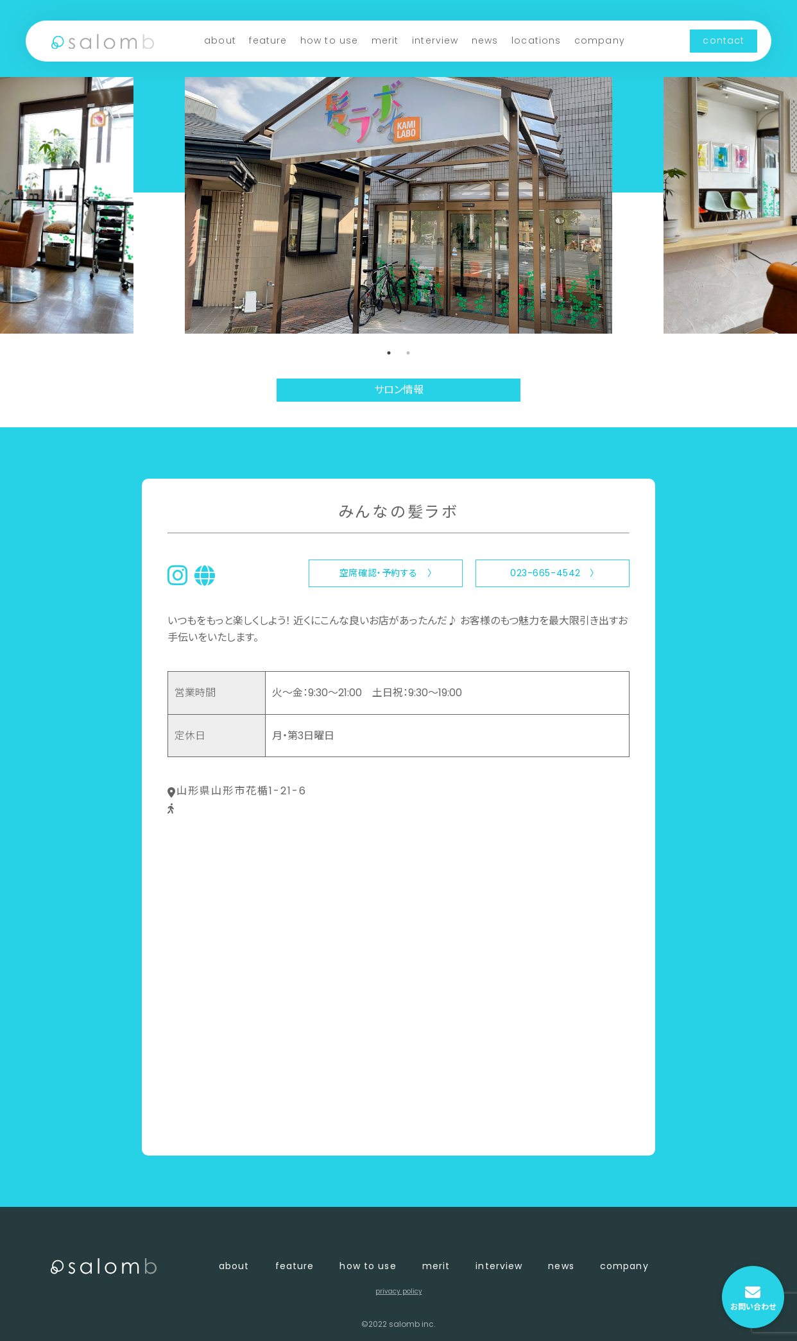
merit (385, 40)
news (485, 40)
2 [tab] (408, 352)
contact (723, 40)
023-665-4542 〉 (552, 573)
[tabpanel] (398, 205)
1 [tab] (388, 352)
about (220, 40)
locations (536, 40)
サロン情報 (399, 389)
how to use (329, 40)
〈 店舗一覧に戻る (210, 1124)
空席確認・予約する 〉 (385, 573)
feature (268, 40)
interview (435, 40)
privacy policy (398, 1291)
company (599, 40)
